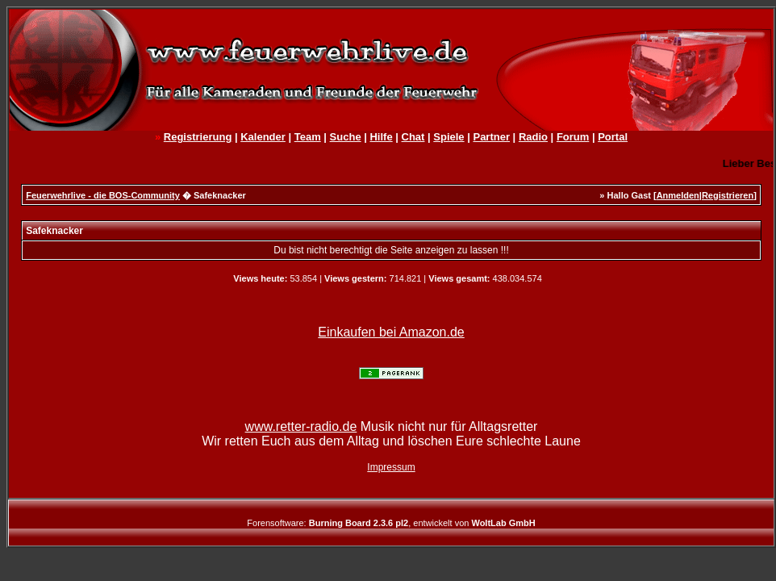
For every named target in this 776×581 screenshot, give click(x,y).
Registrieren (727, 195)
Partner (491, 137)
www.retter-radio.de (301, 426)
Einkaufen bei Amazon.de (391, 332)
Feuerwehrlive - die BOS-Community (103, 195)
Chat (413, 137)
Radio (533, 137)
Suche (345, 137)
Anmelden (678, 195)
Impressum (391, 467)
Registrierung (198, 137)
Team (307, 137)
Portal (613, 137)
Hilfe (380, 137)
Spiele (448, 137)
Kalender (263, 137)
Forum (573, 137)
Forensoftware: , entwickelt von (391, 523)
